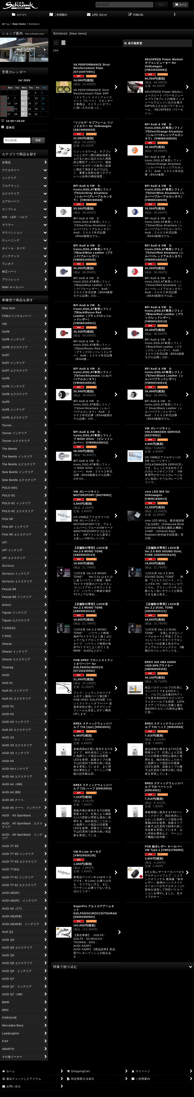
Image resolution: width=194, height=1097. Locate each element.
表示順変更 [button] (133, 43)
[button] (174, 15)
